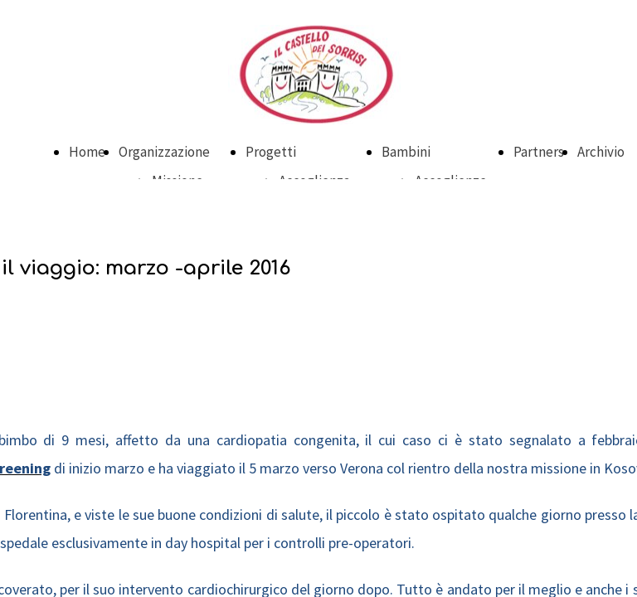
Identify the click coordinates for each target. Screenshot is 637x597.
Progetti (271, 152)
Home (87, 152)
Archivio (601, 152)
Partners (538, 152)
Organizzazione (164, 152)
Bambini (406, 152)
